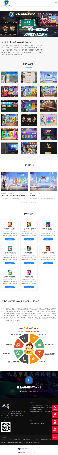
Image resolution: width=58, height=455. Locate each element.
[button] (2, 24)
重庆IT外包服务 (17, 439)
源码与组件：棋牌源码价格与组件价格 (13, 195)
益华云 (10, 439)
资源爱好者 (3, 439)
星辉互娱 (32, 195)
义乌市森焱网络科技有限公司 (47, 439)
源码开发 (38, 193)
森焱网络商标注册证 (49, 405)
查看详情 (10, 239)
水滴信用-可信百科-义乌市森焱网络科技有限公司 (41, 411)
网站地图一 (33, 409)
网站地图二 (40, 409)
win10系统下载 (35, 439)
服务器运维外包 (26, 439)
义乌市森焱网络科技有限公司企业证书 (39, 407)
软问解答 (10, 193)
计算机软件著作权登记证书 (37, 405)
